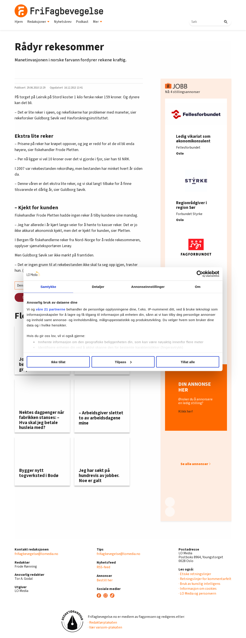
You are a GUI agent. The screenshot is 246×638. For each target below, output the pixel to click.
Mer (97, 21)
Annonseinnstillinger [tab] (148, 286)
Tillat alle (188, 362)
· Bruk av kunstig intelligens (199, 583)
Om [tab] (197, 286)
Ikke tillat (58, 362)
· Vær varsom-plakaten (105, 627)
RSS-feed (103, 567)
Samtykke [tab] (48, 286)
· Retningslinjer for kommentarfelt (205, 578)
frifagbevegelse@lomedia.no (36, 553)
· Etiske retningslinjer (195, 574)
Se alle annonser (194, 464)
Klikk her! (185, 412)
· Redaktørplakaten (102, 622)
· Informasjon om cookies (198, 588)
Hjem (19, 21)
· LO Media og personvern (197, 593)
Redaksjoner (38, 21)
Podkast (82, 21)
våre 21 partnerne (50, 309)
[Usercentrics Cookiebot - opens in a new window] (200, 273)
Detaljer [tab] (98, 286)
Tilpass (123, 362)
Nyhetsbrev (62, 21)
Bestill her (105, 580)
